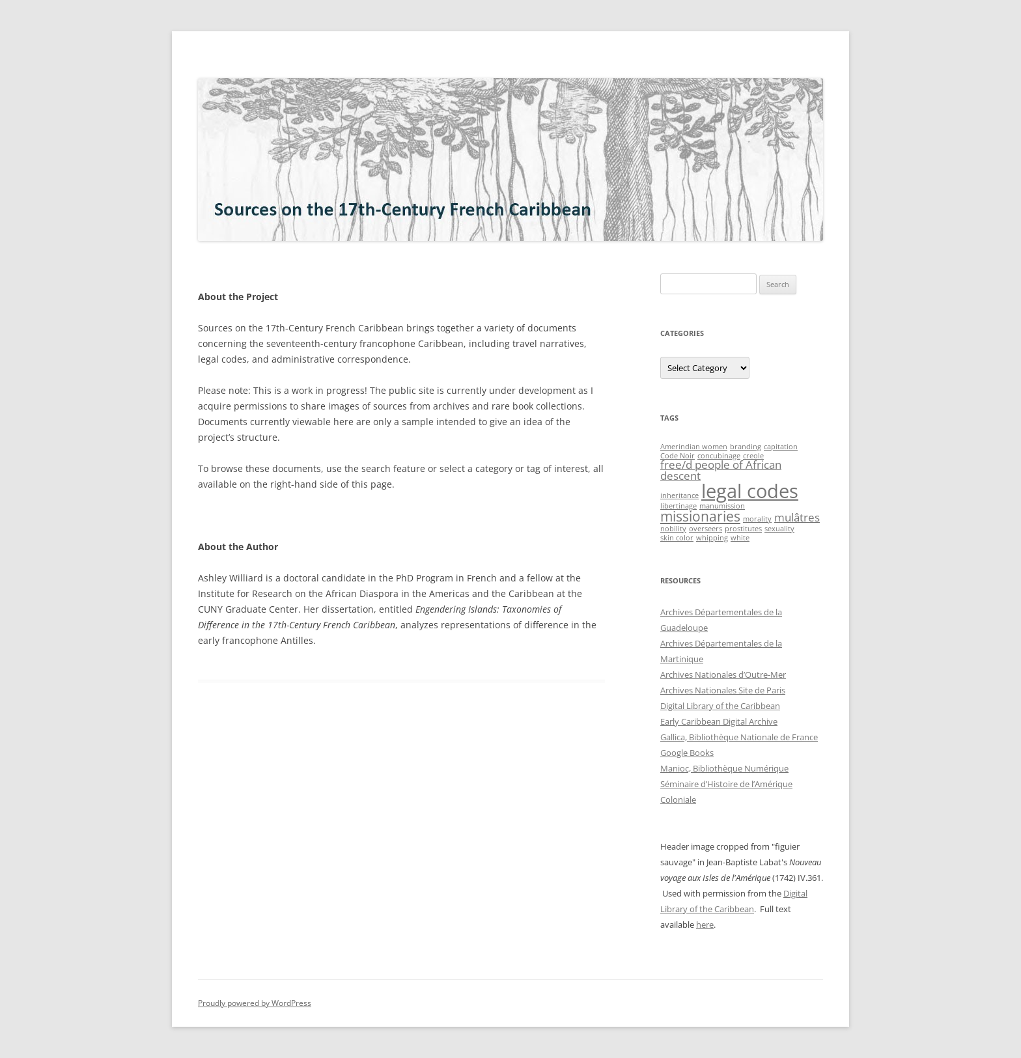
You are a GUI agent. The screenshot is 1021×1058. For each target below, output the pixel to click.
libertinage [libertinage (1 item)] (678, 505)
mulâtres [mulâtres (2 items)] (797, 517)
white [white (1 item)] (740, 537)
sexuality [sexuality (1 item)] (779, 528)
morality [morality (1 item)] (757, 518)
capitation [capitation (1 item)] (781, 446)
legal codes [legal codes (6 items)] (749, 491)
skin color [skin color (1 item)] (676, 537)
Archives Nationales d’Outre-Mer (723, 674)
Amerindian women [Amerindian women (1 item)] (693, 446)
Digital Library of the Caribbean (720, 706)
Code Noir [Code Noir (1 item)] (677, 455)
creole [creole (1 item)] (753, 455)
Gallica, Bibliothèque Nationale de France (739, 737)
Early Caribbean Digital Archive (718, 721)
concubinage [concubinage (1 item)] (718, 455)
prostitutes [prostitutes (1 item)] (743, 528)
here (705, 924)
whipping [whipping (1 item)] (712, 537)
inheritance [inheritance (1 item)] (679, 495)
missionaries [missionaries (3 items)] (700, 516)
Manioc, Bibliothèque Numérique (724, 768)
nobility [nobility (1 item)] (673, 528)
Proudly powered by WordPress (254, 1003)
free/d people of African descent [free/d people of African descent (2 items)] (720, 470)
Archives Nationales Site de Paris (722, 690)
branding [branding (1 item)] (745, 446)
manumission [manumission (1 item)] (722, 505)
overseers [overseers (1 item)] (705, 528)
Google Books (687, 753)
